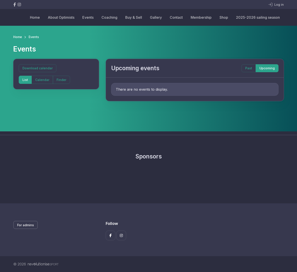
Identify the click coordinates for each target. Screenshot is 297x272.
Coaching (109, 17)
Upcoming (267, 68)
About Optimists (61, 17)
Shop (224, 17)
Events (88, 17)
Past (248, 68)
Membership (201, 17)
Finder (61, 80)
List (25, 80)
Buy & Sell (133, 17)
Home (35, 17)
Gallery (156, 17)
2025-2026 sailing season (258, 17)
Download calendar (37, 68)
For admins (25, 225)
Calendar (42, 80)
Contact (176, 17)
